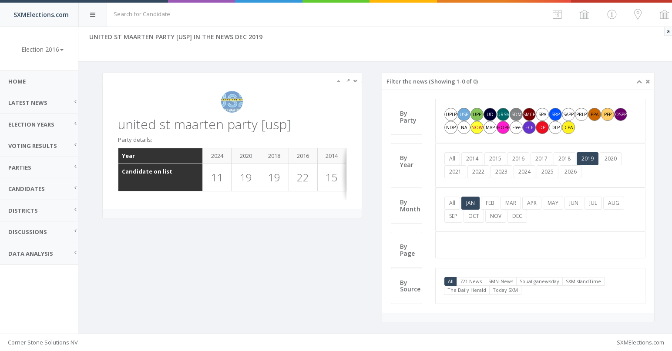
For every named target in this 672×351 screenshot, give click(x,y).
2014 (473, 158)
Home (17, 81)
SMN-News (501, 281)
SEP (454, 216)
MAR (511, 203)
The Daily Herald (467, 290)
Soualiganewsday (540, 281)
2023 (502, 171)
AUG (614, 203)
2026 (571, 171)
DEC (518, 216)
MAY (553, 203)
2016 (519, 158)
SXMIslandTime (583, 281)
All (453, 158)
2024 (525, 171)
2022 (479, 171)
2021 (456, 171)
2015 (496, 158)
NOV (496, 216)
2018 (565, 158)
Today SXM (505, 290)
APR (532, 203)
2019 (588, 158)
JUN (574, 203)
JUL (594, 203)
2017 (542, 158)
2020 (611, 158)
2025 (548, 171)
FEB (490, 203)
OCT (474, 216)
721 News (471, 281)
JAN (471, 203)
